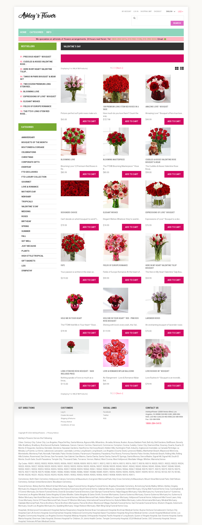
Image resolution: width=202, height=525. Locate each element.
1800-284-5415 (119, 34)
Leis (23, 261)
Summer (25, 227)
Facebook (107, 407)
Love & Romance (29, 182)
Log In (135, 11)
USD (180, 11)
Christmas (27, 152)
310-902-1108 (134, 34)
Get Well (26, 236)
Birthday (26, 217)
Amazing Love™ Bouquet (156, 102)
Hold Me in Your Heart (71, 314)
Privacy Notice (66, 417)
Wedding (26, 207)
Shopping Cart (146, 11)
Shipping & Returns (68, 414)
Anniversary (28, 133)
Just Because (28, 241)
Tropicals (27, 197)
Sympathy (26, 266)
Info (48, 27)
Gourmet (26, 177)
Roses (24, 212)
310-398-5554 (149, 34)
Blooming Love (68, 155)
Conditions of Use (68, 420)
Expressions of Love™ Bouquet (160, 208)
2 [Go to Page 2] (113, 63)
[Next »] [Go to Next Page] (119, 63)
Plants (25, 246)
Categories (36, 27)
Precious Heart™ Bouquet (37, 52)
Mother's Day (28, 187)
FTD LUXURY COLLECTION (33, 172)
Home (23, 27)
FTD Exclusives (29, 167)
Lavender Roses (152, 314)
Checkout (158, 11)
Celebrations (28, 148)
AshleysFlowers (38, 428)
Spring (25, 222)
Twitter (106, 411)
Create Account (67, 411)
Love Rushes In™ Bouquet (157, 366)
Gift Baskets (28, 256)
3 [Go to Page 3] (114, 63)
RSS (104, 414)
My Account (126, 11)
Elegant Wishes (110, 208)
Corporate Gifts (30, 157)
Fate (63, 261)
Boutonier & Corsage (32, 143)
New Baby (26, 192)
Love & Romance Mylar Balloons (118, 366)
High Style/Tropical (32, 251)
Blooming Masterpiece (114, 155)
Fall (23, 231)
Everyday (26, 162)
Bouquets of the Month (34, 138)
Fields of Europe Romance (115, 261)
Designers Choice (69, 208)
